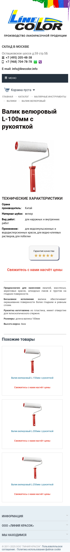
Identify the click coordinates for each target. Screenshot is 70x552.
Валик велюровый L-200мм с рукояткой (32, 431)
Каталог (23, 96)
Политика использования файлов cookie (39, 549)
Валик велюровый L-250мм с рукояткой (32, 484)
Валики (11, 101)
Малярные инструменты (50, 96)
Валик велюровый (33, 101)
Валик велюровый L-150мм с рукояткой (32, 378)
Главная (7, 96)
